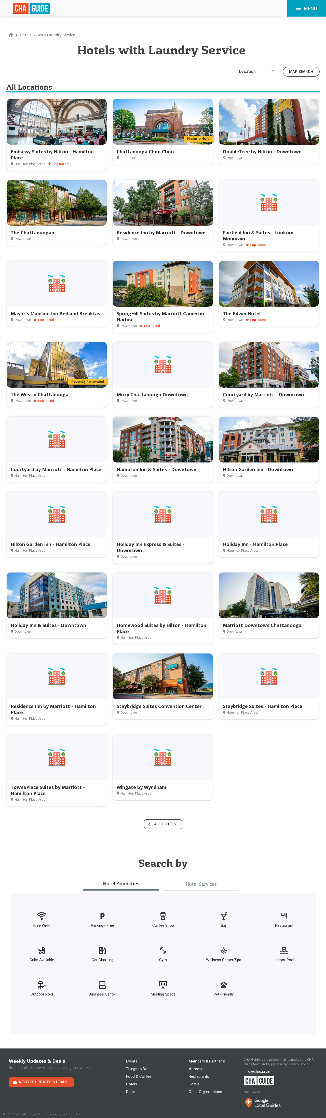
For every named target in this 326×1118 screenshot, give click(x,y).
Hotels (131, 1084)
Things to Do (136, 1069)
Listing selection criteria (65, 1114)
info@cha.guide (257, 1071)
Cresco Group (298, 1064)
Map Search (301, 71)
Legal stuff (36, 1114)
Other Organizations (205, 1091)
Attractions (198, 1069)
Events (131, 1061)
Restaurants (199, 1076)
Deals (130, 1091)
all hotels (165, 824)
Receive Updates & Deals (43, 1082)
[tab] (121, 884)
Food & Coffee (138, 1076)
